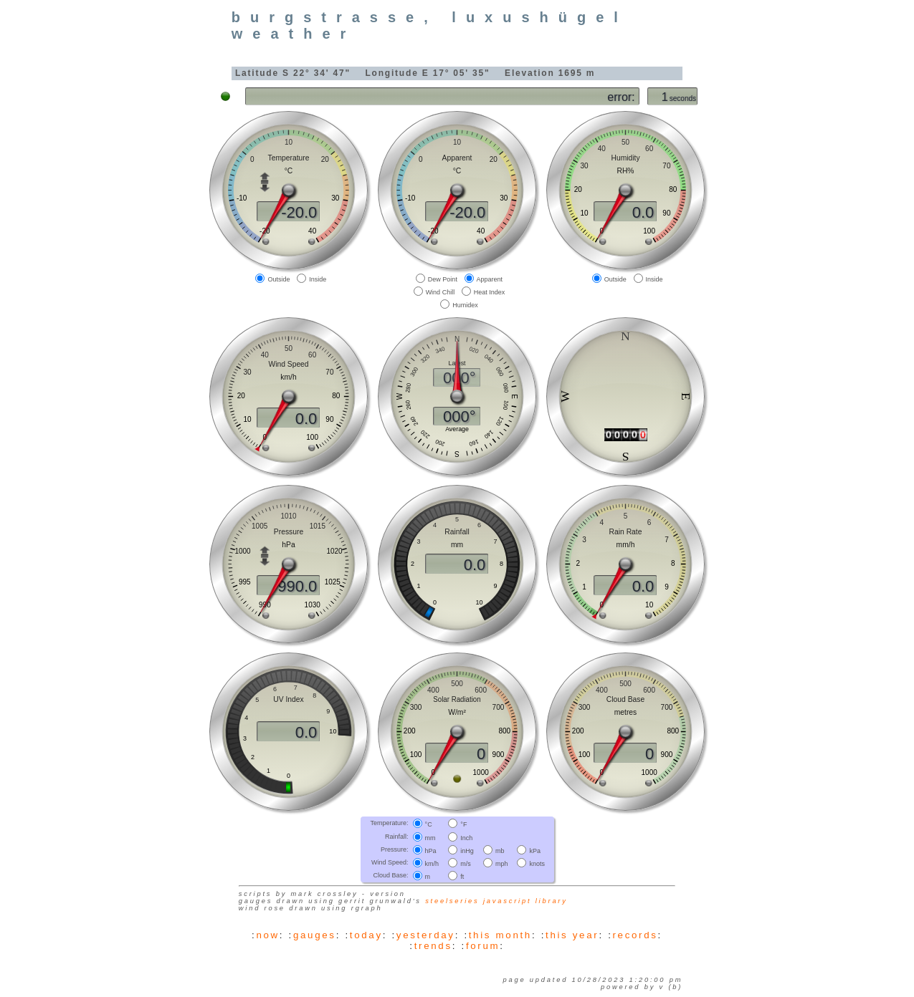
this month (500, 935)
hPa (431, 850)
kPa (535, 850)
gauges (314, 935)
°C (428, 824)
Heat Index (489, 292)
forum (483, 945)
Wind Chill (440, 292)
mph (501, 863)
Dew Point (442, 278)
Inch (466, 837)
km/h (432, 863)
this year (572, 935)
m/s (465, 863)
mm (430, 837)
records (635, 935)
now (267, 935)
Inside (317, 278)
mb (500, 850)
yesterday (425, 935)
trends (433, 945)
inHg (467, 850)
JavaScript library (525, 901)
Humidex (465, 305)
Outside (278, 278)
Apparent (490, 278)
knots (537, 863)
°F (463, 824)
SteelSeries (452, 901)
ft (462, 876)
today (366, 935)
